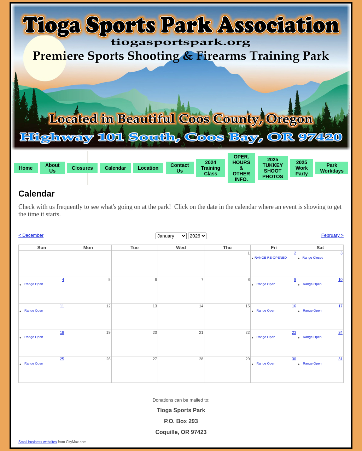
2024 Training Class (210, 168)
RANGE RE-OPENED (271, 257)
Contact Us (179, 168)
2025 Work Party (302, 168)
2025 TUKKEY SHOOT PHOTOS (272, 168)
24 (340, 332)
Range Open (33, 284)
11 (62, 306)
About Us (52, 168)
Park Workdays (332, 168)
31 (340, 359)
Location (148, 168)
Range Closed (312, 257)
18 (62, 332)
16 (294, 306)
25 (62, 359)
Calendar (115, 168)
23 (294, 332)
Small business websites (37, 442)
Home (26, 168)
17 (340, 306)
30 (294, 359)
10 (340, 279)
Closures (82, 168)
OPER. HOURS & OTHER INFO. (241, 168)
